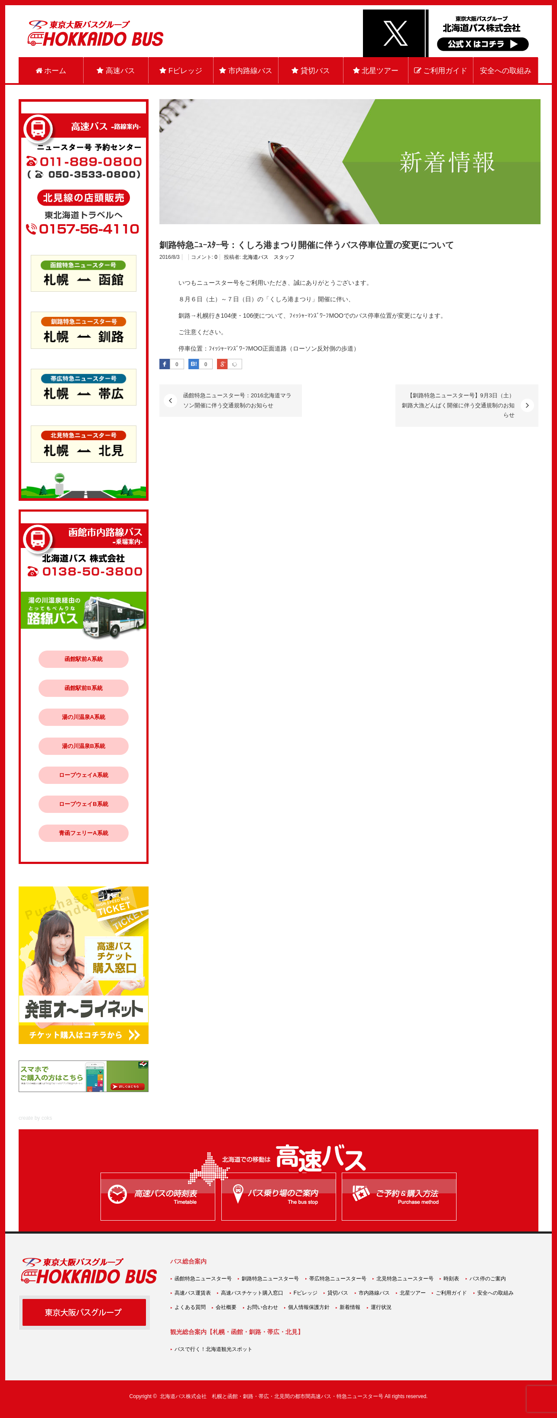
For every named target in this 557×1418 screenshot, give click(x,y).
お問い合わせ (262, 1307)
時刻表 (451, 1279)
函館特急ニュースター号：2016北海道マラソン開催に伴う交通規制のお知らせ (237, 400)
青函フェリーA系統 (83, 833)
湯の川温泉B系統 (83, 746)
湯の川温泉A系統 (83, 717)
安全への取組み (505, 71)
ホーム (51, 71)
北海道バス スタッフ (269, 257)
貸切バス (310, 71)
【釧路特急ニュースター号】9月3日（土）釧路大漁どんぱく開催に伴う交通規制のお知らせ (458, 405)
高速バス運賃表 (193, 1293)
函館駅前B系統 (83, 688)
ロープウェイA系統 (83, 775)
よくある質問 (190, 1307)
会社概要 (226, 1307)
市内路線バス (245, 71)
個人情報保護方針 (309, 1307)
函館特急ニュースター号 (203, 1279)
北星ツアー (376, 71)
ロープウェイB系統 (83, 804)
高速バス (116, 71)
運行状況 (381, 1307)
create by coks (35, 1118)
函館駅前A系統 (83, 659)
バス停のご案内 (488, 1279)
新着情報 (350, 1307)
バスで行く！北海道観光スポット (214, 1349)
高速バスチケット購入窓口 (252, 1293)
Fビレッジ (180, 71)
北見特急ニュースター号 (405, 1279)
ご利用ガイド (441, 71)
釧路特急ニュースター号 (270, 1279)
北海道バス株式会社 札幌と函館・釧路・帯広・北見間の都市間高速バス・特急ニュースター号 (271, 1396)
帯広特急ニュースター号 (337, 1279)
